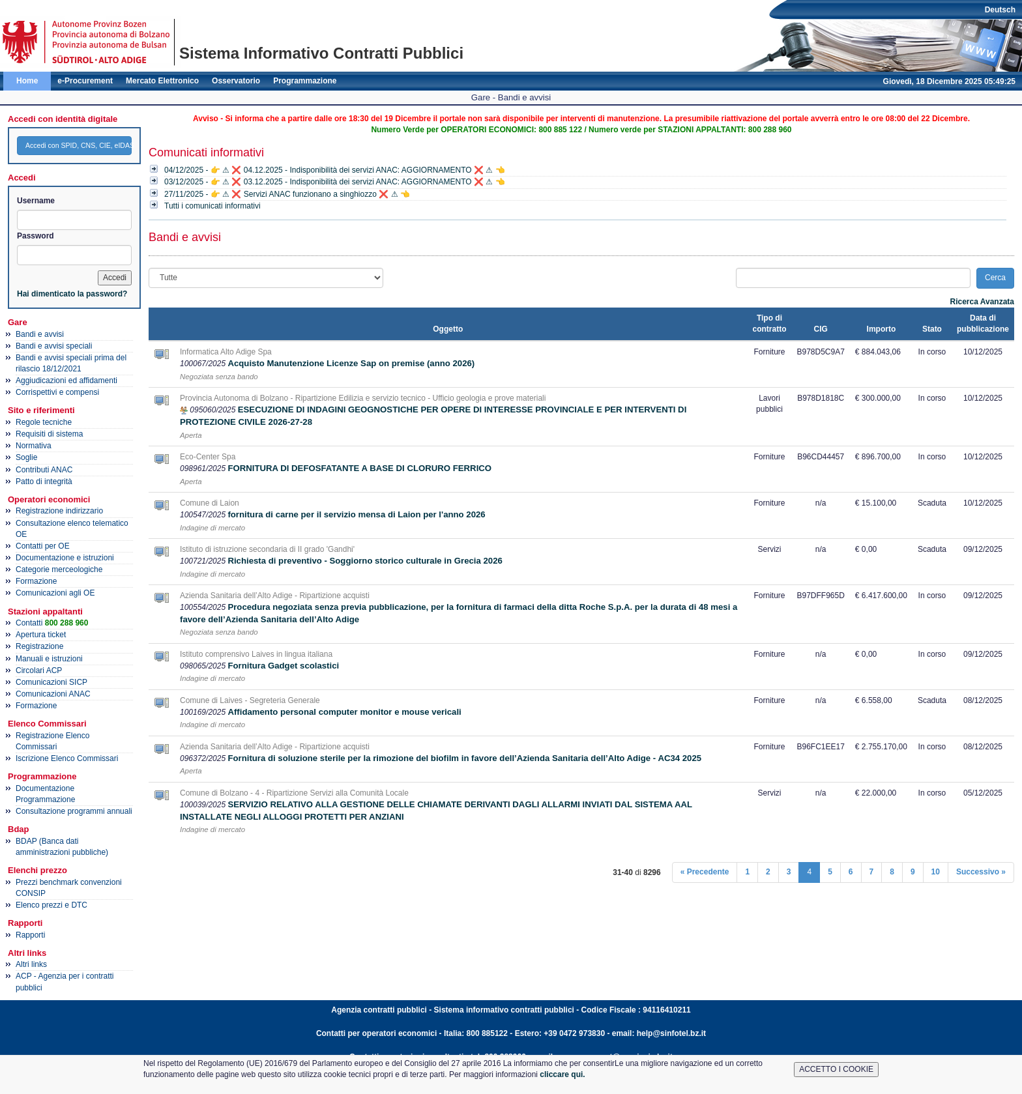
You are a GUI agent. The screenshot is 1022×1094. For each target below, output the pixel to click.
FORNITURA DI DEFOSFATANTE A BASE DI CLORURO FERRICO (359, 468)
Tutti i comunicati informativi (212, 205)
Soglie (26, 457)
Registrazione (39, 646)
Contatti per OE (43, 546)
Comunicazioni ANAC (53, 693)
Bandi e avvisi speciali (54, 346)
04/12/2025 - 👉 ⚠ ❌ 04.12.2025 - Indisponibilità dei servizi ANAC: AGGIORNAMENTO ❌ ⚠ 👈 (334, 170)
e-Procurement (85, 80)
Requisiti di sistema (49, 434)
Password (35, 235)
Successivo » (981, 871)
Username (36, 200)
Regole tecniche (44, 422)
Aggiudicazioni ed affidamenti (66, 380)
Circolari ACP (39, 670)
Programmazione (304, 80)
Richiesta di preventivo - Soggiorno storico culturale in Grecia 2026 (364, 561)
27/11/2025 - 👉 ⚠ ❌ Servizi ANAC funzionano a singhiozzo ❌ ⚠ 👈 (287, 194)
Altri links (31, 964)
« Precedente (704, 871)
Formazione (36, 581)
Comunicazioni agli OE (55, 592)
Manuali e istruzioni (49, 658)
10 (935, 871)
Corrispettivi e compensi (57, 392)
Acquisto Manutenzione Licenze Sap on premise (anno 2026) (350, 363)
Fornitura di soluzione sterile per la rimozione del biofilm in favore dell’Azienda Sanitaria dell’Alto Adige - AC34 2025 (464, 758)
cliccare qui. (562, 1074)
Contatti (52, 622)
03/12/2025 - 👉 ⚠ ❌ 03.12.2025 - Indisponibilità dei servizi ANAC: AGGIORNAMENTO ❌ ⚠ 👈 (334, 181)
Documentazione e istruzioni (65, 557)
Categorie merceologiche (59, 569)
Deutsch (1000, 9)
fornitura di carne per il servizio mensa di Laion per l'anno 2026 (356, 514)
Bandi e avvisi (40, 334)
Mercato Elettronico (162, 80)
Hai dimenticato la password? (72, 293)
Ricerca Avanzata (982, 301)
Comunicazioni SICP (51, 682)
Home (27, 80)
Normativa (33, 445)
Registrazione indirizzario (59, 510)
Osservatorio (236, 80)
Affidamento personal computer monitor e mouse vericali (344, 712)
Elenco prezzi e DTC (51, 905)
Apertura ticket (41, 634)
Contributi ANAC (44, 469)
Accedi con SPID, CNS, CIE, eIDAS (78, 145)
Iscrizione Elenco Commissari (67, 758)
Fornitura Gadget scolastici (283, 665)
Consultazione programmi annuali (74, 811)
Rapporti (30, 935)
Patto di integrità (44, 481)
